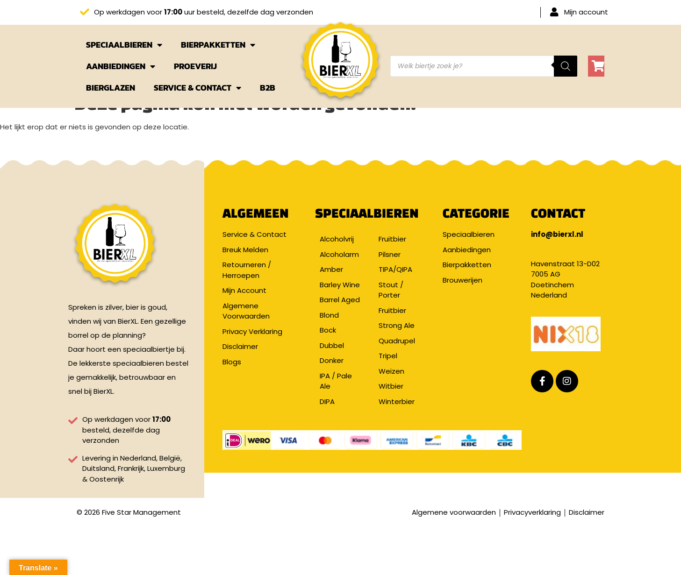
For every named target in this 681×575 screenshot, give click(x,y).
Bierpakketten (218, 45)
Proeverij (195, 66)
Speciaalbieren (124, 45)
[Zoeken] (565, 66)
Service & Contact (197, 88)
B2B (267, 87)
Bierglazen (110, 87)
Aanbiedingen (120, 66)
